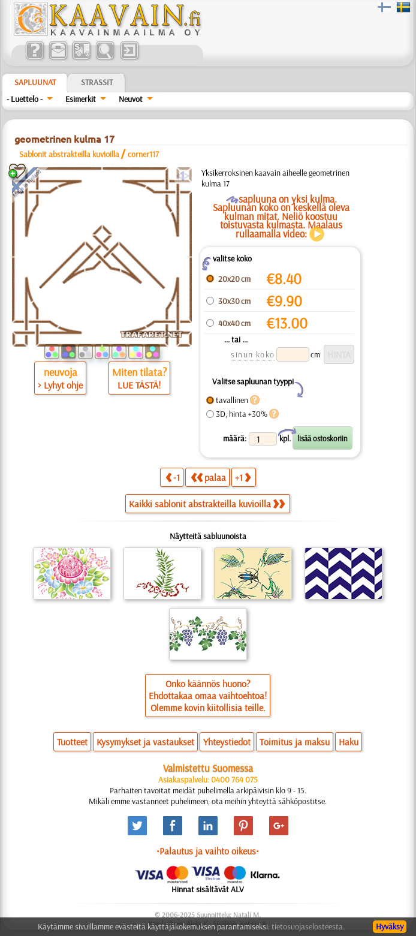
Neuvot (131, 99)
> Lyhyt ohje (60, 385)
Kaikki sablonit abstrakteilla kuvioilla (207, 504)
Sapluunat (35, 82)
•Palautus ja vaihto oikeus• (207, 851)
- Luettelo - (25, 99)
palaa (208, 477)
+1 (243, 477)
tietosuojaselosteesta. (308, 926)
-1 (172, 477)
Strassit (97, 82)
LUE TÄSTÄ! (139, 385)
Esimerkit (80, 99)
